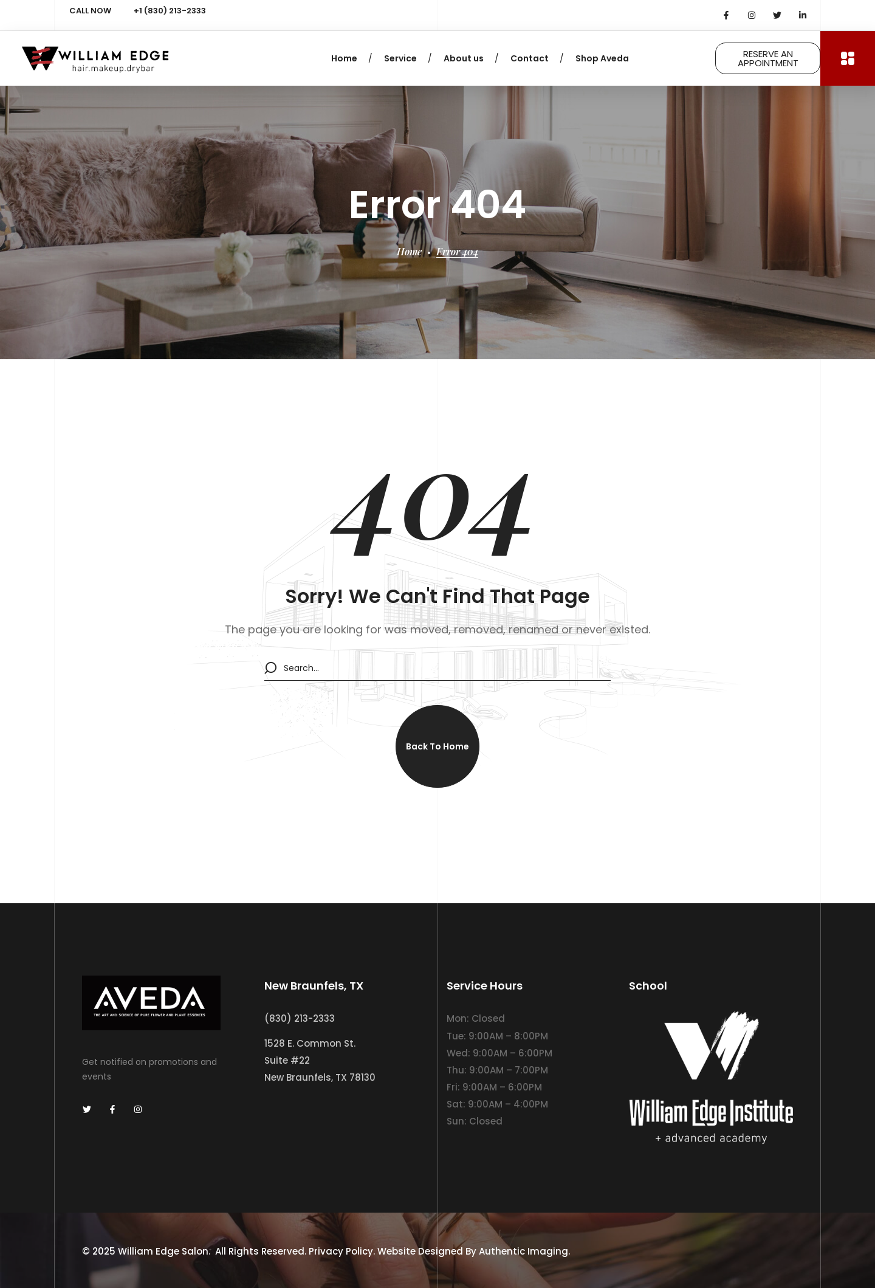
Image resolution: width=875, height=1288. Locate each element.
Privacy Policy (341, 1250)
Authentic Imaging (523, 1250)
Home (409, 251)
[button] (437, 746)
